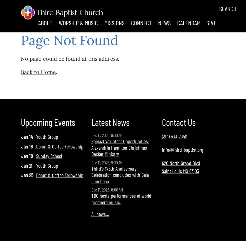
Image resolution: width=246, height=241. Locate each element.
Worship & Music (78, 23)
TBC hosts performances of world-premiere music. (122, 198)
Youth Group (47, 136)
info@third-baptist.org (182, 149)
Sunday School (49, 156)
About (45, 23)
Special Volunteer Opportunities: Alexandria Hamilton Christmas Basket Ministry (120, 147)
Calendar (188, 23)
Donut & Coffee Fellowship (59, 146)
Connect (141, 23)
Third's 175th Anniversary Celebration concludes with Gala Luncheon (120, 174)
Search (227, 8)
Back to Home (38, 72)
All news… (100, 214)
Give (211, 23)
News (164, 23)
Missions (114, 23)
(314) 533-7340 (174, 136)
